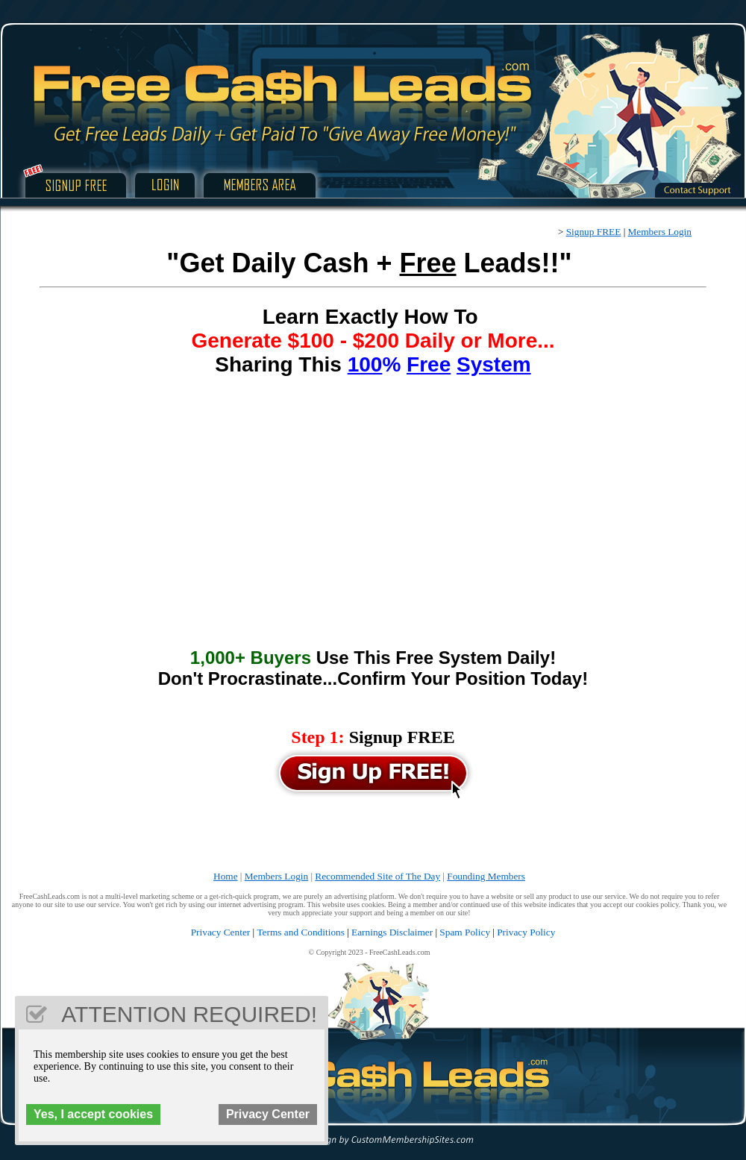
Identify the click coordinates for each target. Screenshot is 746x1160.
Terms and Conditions (301, 932)
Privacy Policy (526, 932)
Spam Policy (464, 932)
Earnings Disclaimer (392, 932)
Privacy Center (221, 932)
